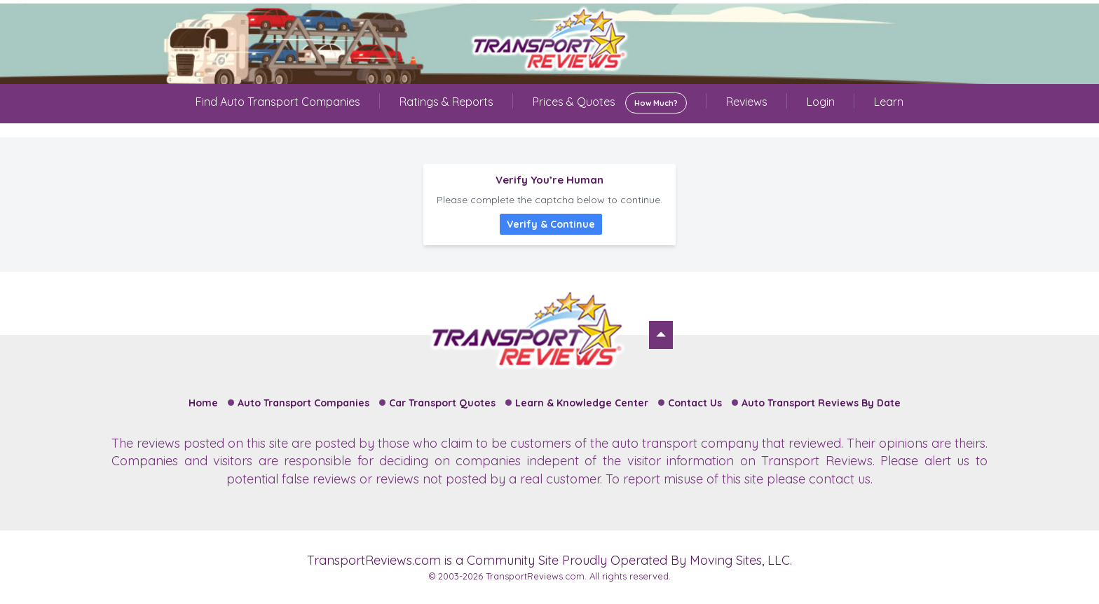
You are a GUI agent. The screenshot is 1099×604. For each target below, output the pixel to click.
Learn (888, 102)
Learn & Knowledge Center (581, 403)
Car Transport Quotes (442, 403)
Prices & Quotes (610, 103)
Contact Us (695, 403)
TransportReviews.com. (536, 576)
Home (203, 403)
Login (821, 102)
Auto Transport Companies (303, 403)
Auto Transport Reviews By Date (821, 403)
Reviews (746, 102)
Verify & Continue (551, 224)
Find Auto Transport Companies (278, 102)
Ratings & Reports (446, 102)
